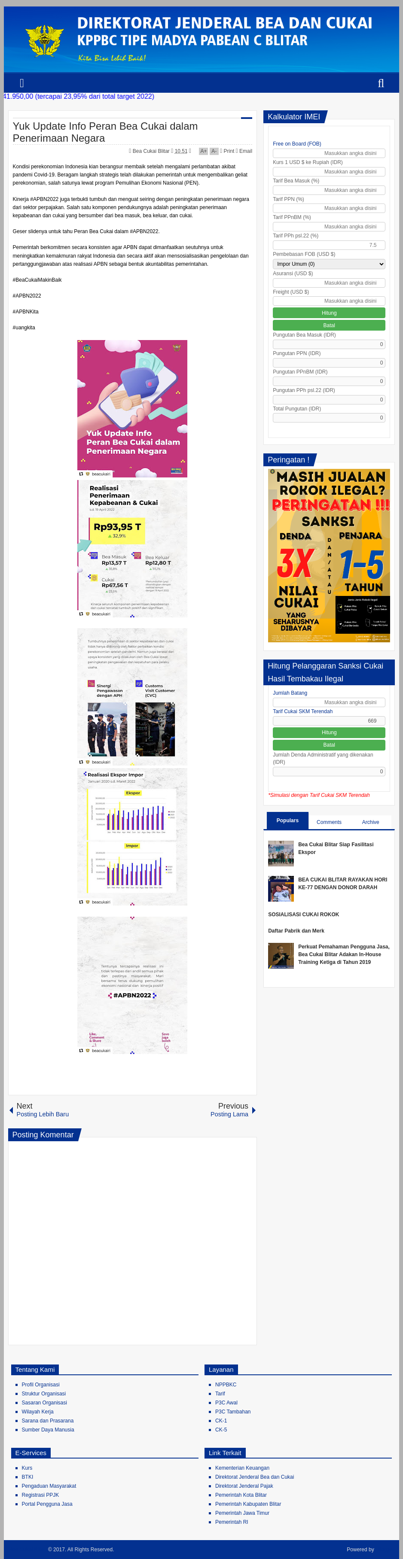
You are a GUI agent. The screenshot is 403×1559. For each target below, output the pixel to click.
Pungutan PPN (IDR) (297, 353)
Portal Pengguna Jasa (47, 1504)
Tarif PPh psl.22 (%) (295, 236)
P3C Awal (226, 1403)
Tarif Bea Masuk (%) (296, 181)
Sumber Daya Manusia (48, 1430)
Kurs (27, 1468)
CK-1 (221, 1421)
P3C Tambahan (233, 1412)
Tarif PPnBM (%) (292, 217)
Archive (370, 822)
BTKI (28, 1477)
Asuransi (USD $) (293, 273)
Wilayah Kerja (38, 1412)
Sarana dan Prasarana (48, 1421)
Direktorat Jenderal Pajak (244, 1486)
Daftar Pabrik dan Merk (296, 931)
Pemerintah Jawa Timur (242, 1513)
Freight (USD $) (291, 292)
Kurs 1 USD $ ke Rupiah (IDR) (308, 162)
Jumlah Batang (290, 693)
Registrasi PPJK (40, 1495)
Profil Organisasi (41, 1385)
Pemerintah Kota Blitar (241, 1495)
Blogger (385, 1550)
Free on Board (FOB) (297, 144)
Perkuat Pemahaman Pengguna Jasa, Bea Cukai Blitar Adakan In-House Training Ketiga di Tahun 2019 (344, 954)
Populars (288, 820)
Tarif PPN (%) (288, 199)
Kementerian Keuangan (242, 1468)
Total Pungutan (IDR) (297, 409)
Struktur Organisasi (44, 1394)
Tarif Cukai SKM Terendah (303, 711)
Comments (329, 822)
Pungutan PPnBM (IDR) (300, 372)
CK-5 (221, 1430)
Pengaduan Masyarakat (49, 1486)
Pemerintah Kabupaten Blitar (248, 1504)
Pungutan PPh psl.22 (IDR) (304, 390)
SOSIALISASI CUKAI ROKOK (303, 915)
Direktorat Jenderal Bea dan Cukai (254, 1477)
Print (227, 151)
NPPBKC (225, 1385)
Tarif (220, 1394)
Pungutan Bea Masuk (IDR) (304, 335)
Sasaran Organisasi (44, 1403)
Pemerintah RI (231, 1522)
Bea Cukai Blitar (152, 151)
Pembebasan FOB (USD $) (304, 254)
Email (244, 151)
